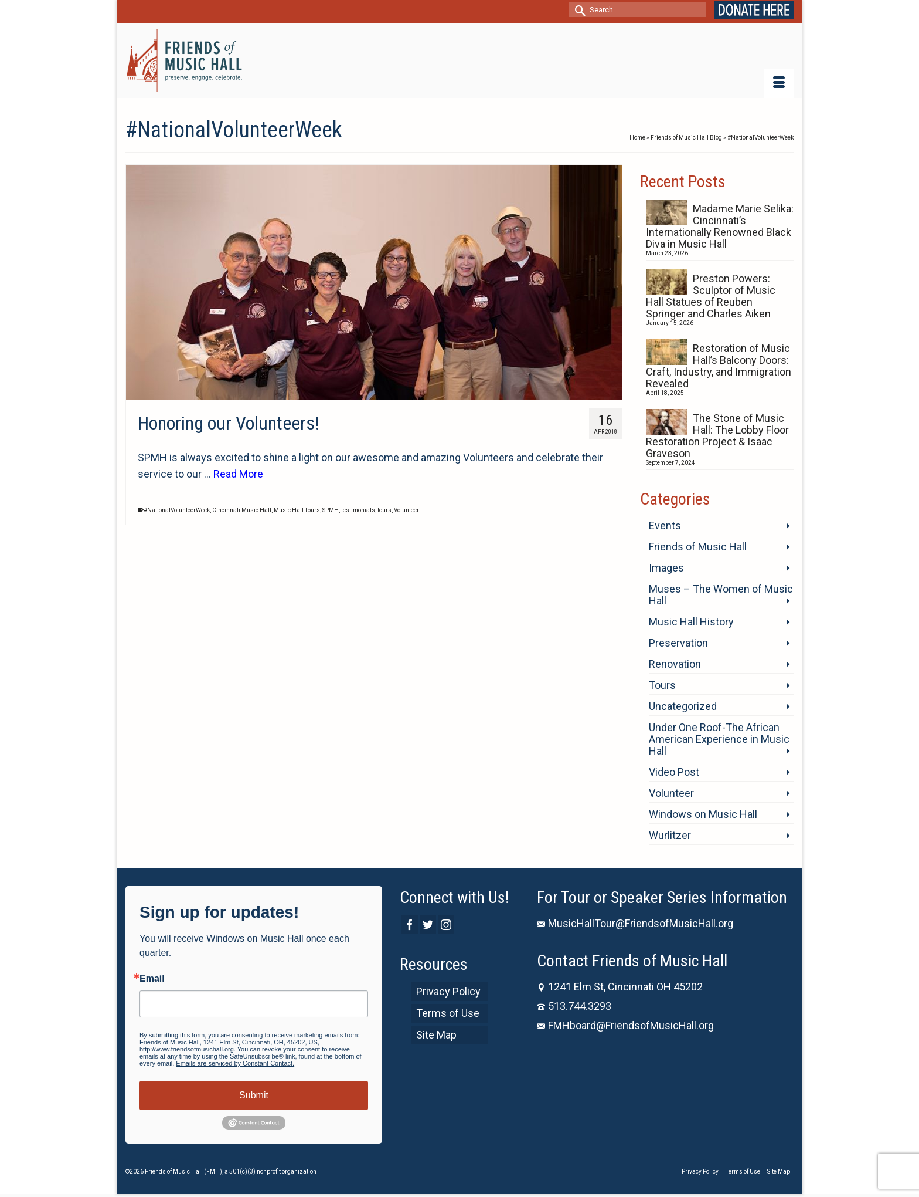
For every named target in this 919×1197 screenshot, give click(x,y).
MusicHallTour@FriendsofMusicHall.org (635, 923)
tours (384, 510)
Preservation (678, 643)
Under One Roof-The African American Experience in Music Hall (719, 739)
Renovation (675, 664)
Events (665, 525)
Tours (662, 685)
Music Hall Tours (297, 510)
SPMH (330, 510)
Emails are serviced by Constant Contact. (235, 1063)
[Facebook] (409, 924)
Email (152, 978)
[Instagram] (446, 924)
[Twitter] (428, 924)
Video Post (674, 772)
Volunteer (406, 510)
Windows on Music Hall (703, 814)
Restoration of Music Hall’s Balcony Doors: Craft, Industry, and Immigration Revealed (718, 366)
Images (666, 568)
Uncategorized (683, 706)
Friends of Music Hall (698, 546)
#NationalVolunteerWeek (177, 510)
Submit (253, 1095)
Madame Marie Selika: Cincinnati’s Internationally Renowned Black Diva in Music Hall (720, 226)
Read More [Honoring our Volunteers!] (238, 474)
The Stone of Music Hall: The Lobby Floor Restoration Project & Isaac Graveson (717, 435)
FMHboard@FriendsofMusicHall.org (625, 1025)
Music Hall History (691, 622)
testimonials (358, 510)
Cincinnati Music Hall (241, 510)
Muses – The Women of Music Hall (721, 595)
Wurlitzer (670, 835)
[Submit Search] (578, 9)
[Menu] (779, 83)
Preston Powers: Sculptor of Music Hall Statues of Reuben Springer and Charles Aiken (710, 296)
